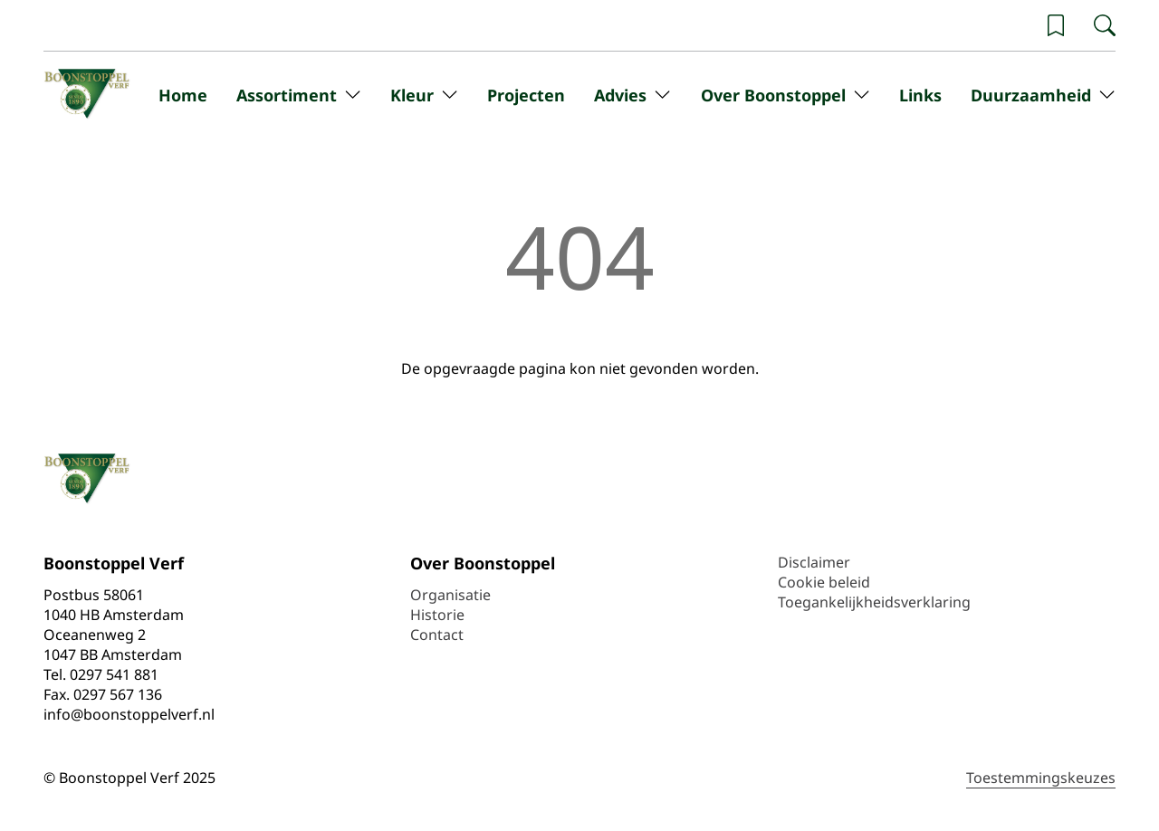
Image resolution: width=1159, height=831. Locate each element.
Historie (437, 615)
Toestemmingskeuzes (1041, 778)
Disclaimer (814, 562)
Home (182, 95)
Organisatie (450, 595)
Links (920, 95)
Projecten (526, 95)
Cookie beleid (824, 582)
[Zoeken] (1105, 25)
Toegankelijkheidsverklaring (874, 602)
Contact (437, 635)
